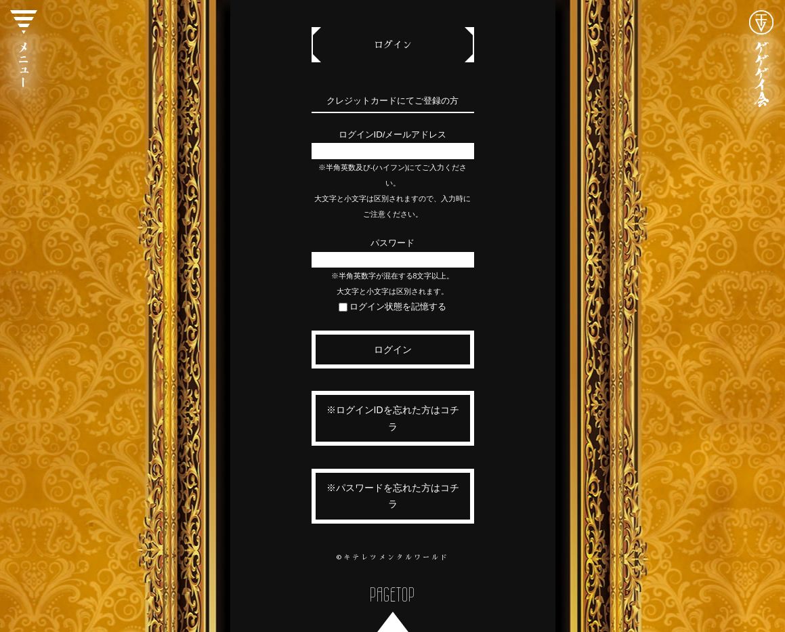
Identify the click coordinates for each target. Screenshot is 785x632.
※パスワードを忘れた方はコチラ (392, 496)
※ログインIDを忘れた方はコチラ (392, 418)
